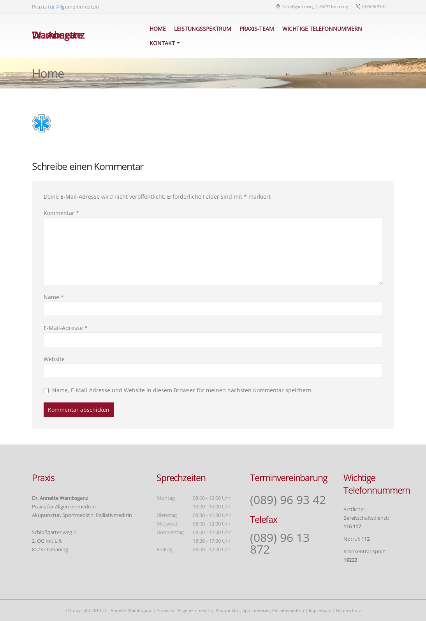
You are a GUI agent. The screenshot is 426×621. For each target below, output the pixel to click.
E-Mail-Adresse (66, 328)
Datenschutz (348, 610)
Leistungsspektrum (202, 28)
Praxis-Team (256, 28)
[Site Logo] (83, 36)
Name (54, 297)
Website (54, 359)
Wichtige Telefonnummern (322, 28)
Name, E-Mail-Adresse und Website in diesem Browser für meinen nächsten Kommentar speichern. (182, 390)
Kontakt (162, 43)
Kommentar (61, 213)
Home (158, 28)
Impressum (320, 610)
